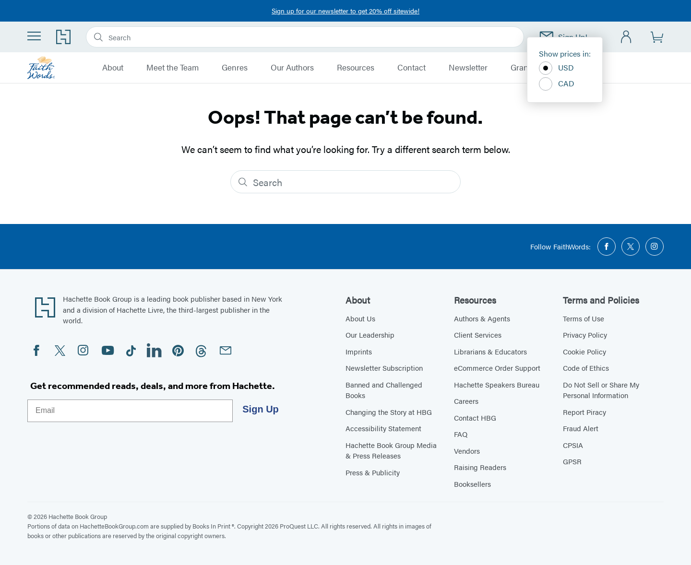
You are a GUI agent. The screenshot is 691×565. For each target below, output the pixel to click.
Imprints (359, 351)
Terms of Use (583, 318)
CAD (556, 84)
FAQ (460, 434)
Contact (411, 67)
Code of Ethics (586, 368)
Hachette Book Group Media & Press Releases (391, 450)
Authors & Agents (482, 318)
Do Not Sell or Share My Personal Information (601, 389)
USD (556, 68)
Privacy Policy (585, 335)
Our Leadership (370, 335)
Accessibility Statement (383, 428)
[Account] (626, 37)
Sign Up (260, 409)
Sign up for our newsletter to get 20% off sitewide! (345, 10)
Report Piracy (584, 412)
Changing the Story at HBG (389, 412)
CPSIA (573, 445)
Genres (235, 67)
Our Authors (292, 67)
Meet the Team (172, 67)
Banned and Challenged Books (384, 389)
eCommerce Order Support (497, 368)
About (112, 67)
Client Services (477, 335)
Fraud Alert (580, 428)
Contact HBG (475, 417)
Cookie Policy (584, 351)
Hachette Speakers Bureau (496, 384)
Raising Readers (480, 467)
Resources (355, 67)
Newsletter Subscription (384, 368)
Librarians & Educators (490, 351)
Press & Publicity (373, 472)
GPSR (572, 461)
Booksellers (472, 484)
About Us (360, 318)
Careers (466, 401)
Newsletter (468, 67)
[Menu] (34, 36)
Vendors (467, 451)
